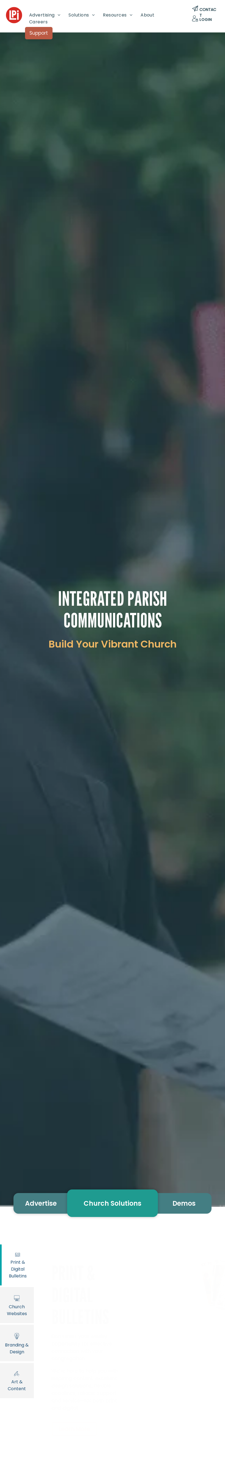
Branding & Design (16, 1343)
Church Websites (16, 1304)
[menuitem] (45, 15)
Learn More (74, 1429)
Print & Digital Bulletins (17, 1265)
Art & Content (16, 1380)
